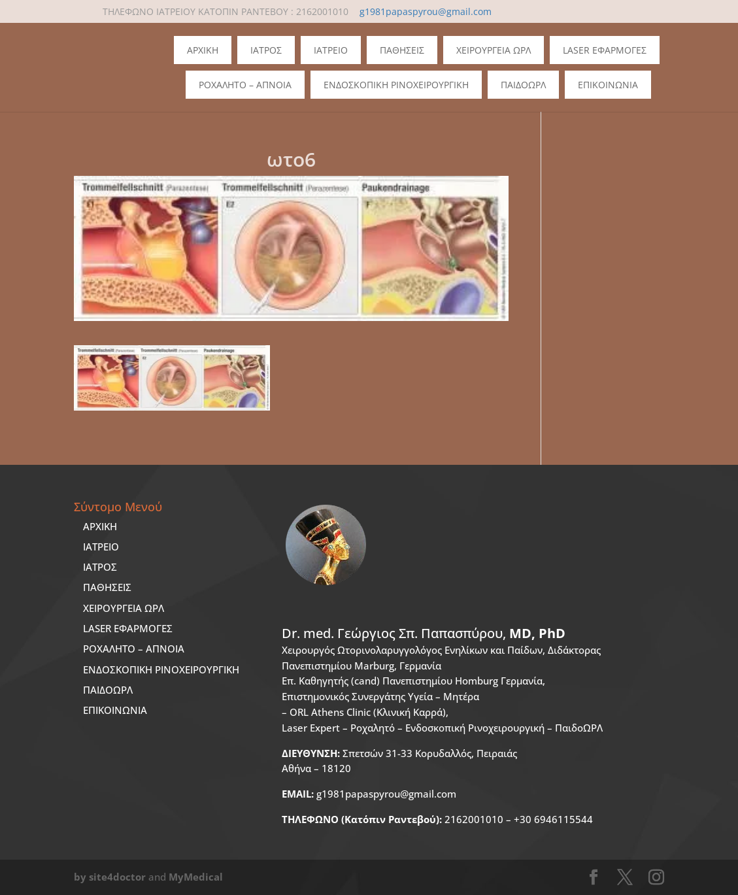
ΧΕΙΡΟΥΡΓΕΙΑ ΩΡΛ (123, 608)
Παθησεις (402, 50)
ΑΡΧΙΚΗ (100, 526)
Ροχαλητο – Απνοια (245, 84)
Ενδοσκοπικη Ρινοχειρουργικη (396, 84)
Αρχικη (202, 50)
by (80, 876)
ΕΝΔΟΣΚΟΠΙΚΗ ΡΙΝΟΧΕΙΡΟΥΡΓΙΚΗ (161, 669)
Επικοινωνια (608, 84)
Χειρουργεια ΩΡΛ (493, 50)
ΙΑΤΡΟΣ (100, 566)
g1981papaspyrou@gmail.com (369, 793)
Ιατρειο (331, 50)
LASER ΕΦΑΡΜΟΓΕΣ (128, 628)
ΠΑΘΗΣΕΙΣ (107, 587)
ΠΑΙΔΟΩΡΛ (523, 84)
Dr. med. (423, 633)
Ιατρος (266, 50)
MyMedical (196, 876)
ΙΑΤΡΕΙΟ (101, 546)
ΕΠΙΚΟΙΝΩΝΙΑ (115, 710)
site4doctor (117, 876)
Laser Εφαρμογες (604, 50)
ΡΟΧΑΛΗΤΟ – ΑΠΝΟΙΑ (133, 648)
